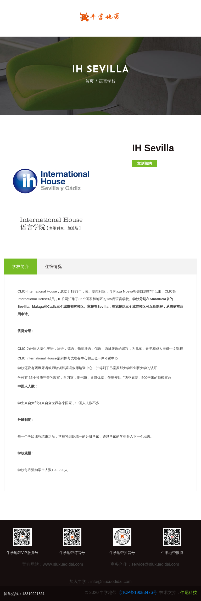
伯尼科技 (188, 592)
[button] (93, 148)
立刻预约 (144, 163)
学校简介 (20, 266)
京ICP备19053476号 (138, 592)
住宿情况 (53, 266)
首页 (89, 81)
